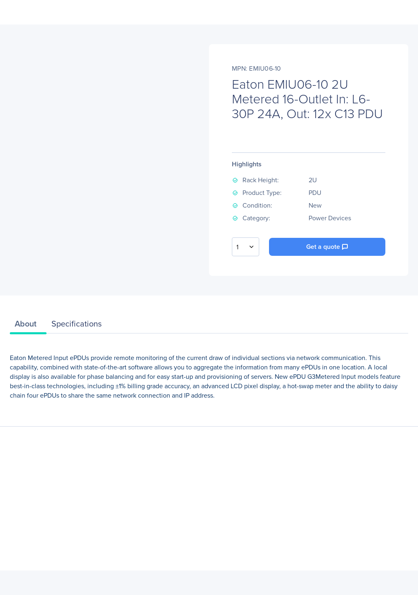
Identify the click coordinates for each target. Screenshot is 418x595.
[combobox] (245, 246)
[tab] (28, 325)
